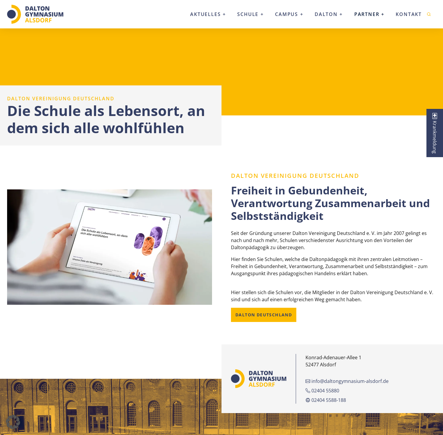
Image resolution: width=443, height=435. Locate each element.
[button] (13, 422)
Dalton (326, 14)
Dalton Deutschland (263, 315)
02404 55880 (322, 390)
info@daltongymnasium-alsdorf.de (347, 381)
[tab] (434, 133)
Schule (247, 14)
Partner (366, 14)
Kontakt (409, 14)
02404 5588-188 (325, 400)
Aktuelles (205, 14)
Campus (286, 14)
